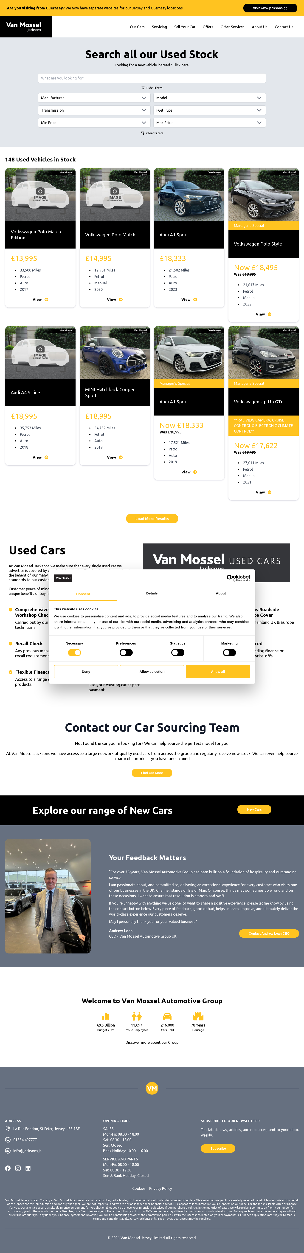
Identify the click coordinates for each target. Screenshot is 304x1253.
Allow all (218, 671)
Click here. (181, 65)
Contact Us (284, 27)
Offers (208, 27)
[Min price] (94, 122)
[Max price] (209, 122)
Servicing (159, 27)
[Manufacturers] (94, 98)
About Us (259, 27)
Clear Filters (152, 133)
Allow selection (151, 671)
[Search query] (152, 78)
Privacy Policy (160, 1188)
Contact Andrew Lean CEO (269, 933)
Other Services (233, 27)
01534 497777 (25, 1140)
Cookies (139, 1188)
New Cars (254, 809)
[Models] (209, 98)
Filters (152, 88)
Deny (86, 671)
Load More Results (152, 519)
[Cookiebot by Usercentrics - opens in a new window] (230, 578)
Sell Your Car (184, 27)
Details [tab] (152, 593)
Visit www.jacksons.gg (270, 8)
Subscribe (218, 1148)
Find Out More (152, 773)
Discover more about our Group (152, 1042)
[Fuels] (209, 110)
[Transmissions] (94, 110)
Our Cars (137, 27)
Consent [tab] (83, 594)
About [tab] (221, 593)
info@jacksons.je (27, 1151)
